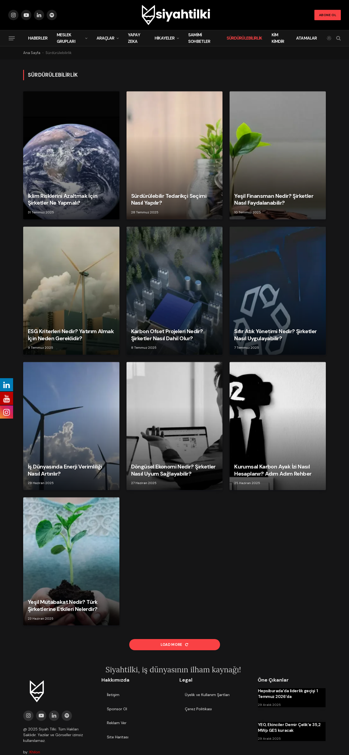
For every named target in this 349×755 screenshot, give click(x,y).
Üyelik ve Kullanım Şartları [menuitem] (207, 694)
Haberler (37, 38)
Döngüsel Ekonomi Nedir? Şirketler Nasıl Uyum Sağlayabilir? (173, 470)
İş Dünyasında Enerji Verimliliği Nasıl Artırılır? (65, 470)
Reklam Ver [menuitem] (117, 722)
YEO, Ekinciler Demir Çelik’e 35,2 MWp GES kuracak (289, 727)
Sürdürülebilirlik (244, 38)
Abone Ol (327, 15)
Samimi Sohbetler (199, 38)
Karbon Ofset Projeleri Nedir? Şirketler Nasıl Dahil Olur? (167, 335)
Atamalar (306, 38)
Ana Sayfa (31, 52)
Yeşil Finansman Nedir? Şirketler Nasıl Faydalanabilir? (273, 200)
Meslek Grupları (66, 38)
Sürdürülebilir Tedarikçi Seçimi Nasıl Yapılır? (168, 200)
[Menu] (12, 38)
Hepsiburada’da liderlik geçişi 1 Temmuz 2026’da (288, 693)
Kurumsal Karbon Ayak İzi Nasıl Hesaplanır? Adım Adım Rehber (272, 470)
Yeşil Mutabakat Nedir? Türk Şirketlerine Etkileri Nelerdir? (63, 606)
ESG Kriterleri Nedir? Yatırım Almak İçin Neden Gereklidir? (71, 335)
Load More (174, 644)
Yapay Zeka (134, 38)
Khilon (34, 752)
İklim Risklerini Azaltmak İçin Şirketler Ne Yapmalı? (62, 200)
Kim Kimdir (278, 38)
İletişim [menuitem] (113, 694)
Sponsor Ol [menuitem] (117, 708)
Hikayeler (164, 38)
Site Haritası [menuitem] (117, 737)
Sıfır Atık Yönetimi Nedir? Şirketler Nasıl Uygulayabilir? (275, 335)
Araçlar (105, 38)
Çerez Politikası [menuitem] (198, 708)
